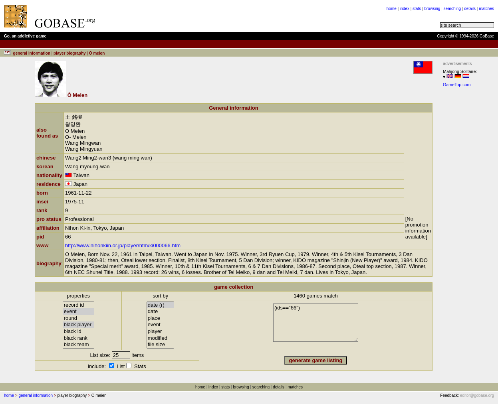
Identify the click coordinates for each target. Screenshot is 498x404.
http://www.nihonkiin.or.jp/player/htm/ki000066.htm (123, 245)
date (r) (160, 305)
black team (78, 344)
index (404, 8)
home (392, 8)
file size (160, 344)
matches (486, 8)
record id (78, 305)
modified (160, 338)
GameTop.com (456, 84)
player (160, 331)
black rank (78, 338)
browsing (432, 8)
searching (452, 8)
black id (78, 331)
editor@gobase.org (477, 395)
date (160, 311)
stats (417, 8)
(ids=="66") (315, 322)
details (470, 8)
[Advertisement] (200, 16)
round (78, 318)
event (78, 311)
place (160, 318)
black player (78, 324)
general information (35, 395)
